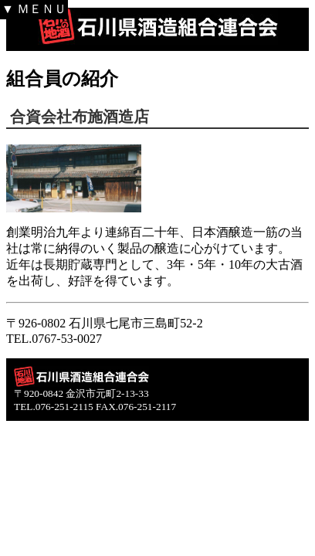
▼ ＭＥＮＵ (34, 8)
